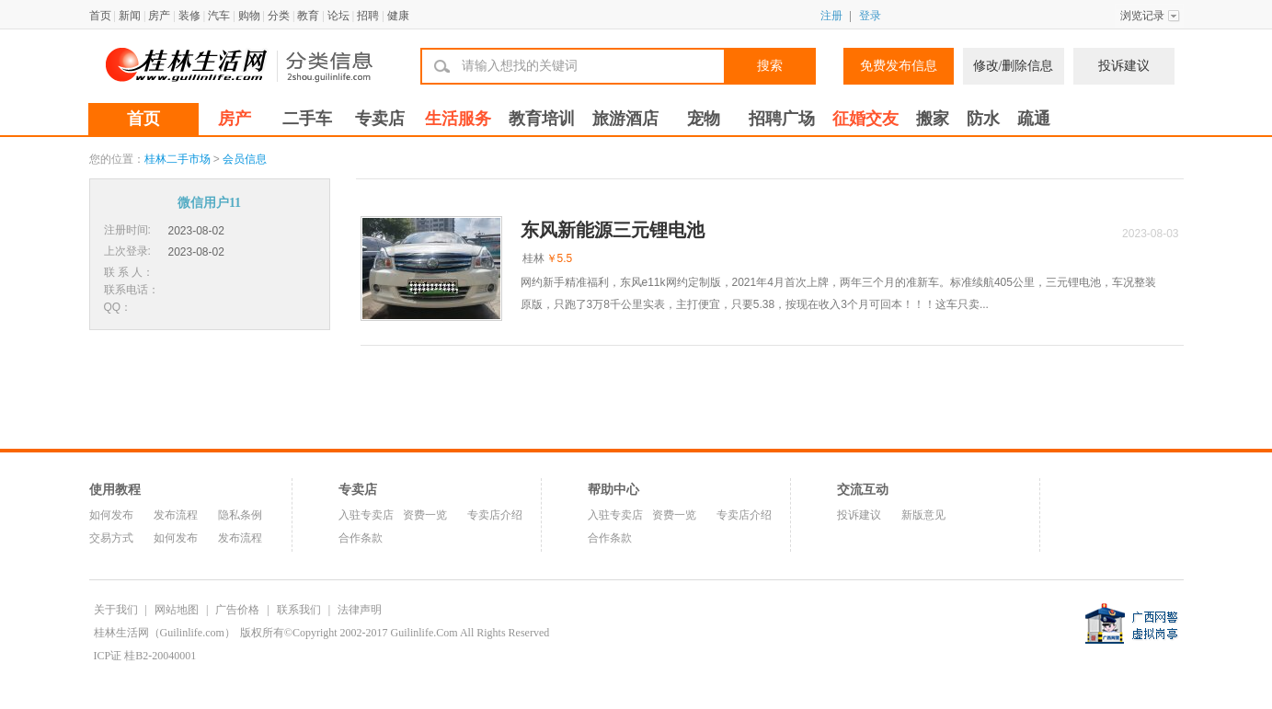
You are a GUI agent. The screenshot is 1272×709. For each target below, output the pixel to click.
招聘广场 (782, 118)
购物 (249, 15)
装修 (189, 15)
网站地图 (177, 609)
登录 (870, 15)
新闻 (130, 15)
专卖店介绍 (494, 515)
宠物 (703, 118)
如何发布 (111, 515)
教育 (308, 15)
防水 (983, 118)
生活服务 (458, 118)
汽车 (219, 15)
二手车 (307, 118)
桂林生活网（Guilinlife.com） (164, 632)
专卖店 (380, 118)
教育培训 (542, 118)
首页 (100, 15)
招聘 (368, 15)
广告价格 (237, 609)
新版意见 (923, 515)
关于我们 (116, 609)
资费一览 (425, 515)
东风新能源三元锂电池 (613, 230)
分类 (279, 15)
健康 (398, 15)
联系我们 (299, 609)
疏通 (1033, 118)
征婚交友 (865, 118)
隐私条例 (240, 515)
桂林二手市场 (177, 159)
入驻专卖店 (366, 515)
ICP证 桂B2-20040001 (145, 655)
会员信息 (245, 159)
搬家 (932, 118)
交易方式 (111, 538)
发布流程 (176, 515)
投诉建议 (1124, 66)
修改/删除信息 (1013, 66)
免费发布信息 (898, 66)
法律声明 (360, 609)
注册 (831, 15)
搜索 (770, 66)
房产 (159, 15)
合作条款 (360, 538)
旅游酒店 (625, 118)
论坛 (338, 15)
